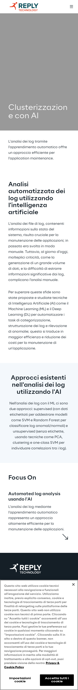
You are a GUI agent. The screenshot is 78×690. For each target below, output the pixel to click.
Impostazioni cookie (20, 680)
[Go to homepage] (28, 6)
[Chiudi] (73, 584)
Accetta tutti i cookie (57, 680)
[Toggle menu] (71, 6)
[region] (39, 635)
